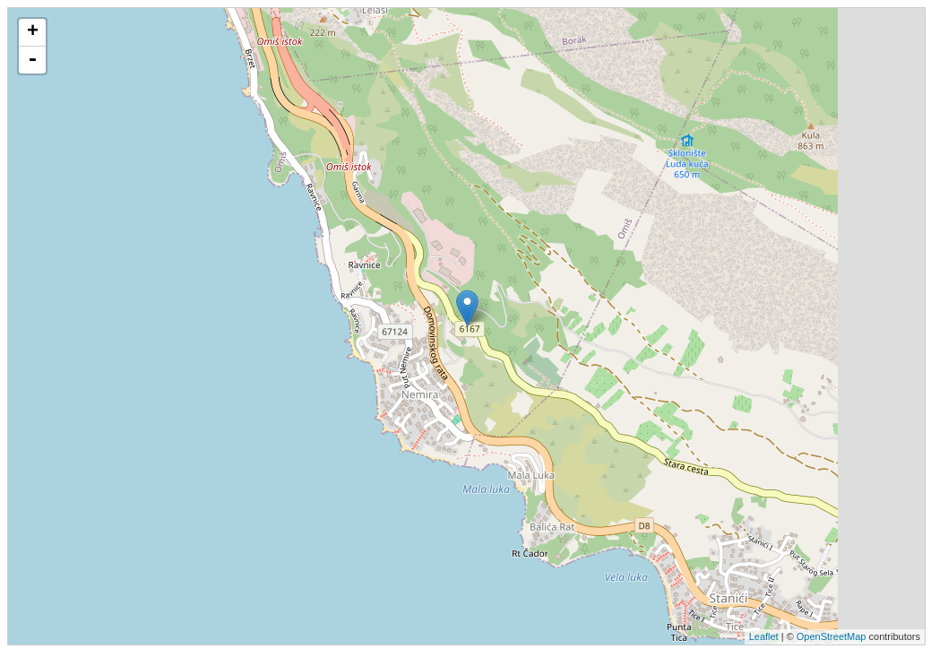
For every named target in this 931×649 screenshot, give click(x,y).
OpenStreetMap (831, 636)
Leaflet (764, 636)
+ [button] (33, 32)
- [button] (32, 60)
